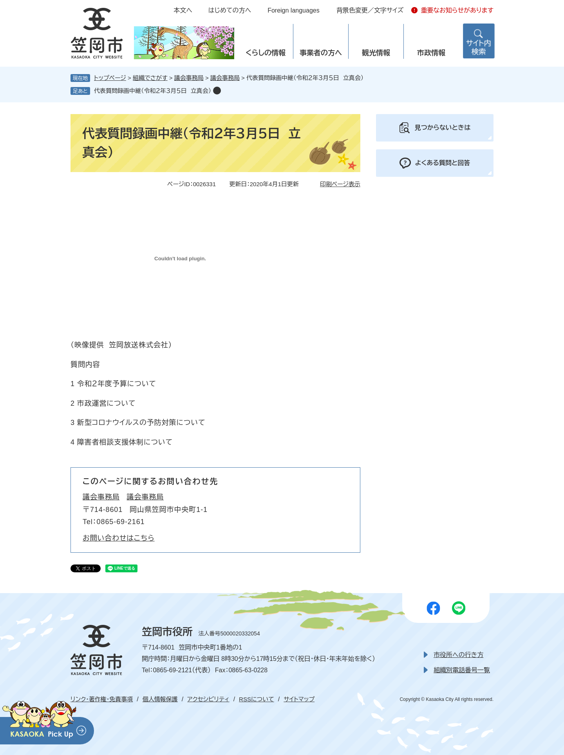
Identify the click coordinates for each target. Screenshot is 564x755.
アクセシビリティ (208, 699)
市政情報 (431, 53)
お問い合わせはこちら (119, 538)
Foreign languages (294, 10)
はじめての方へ (229, 10)
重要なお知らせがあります (457, 10)
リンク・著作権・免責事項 (101, 699)
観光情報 (376, 53)
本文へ (183, 10)
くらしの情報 (266, 53)
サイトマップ (299, 699)
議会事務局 (189, 77)
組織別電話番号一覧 (462, 670)
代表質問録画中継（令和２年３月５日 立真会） (152, 90)
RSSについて (256, 699)
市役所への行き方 (458, 655)
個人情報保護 (160, 699)
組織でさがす (150, 77)
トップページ (110, 77)
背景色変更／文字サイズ (370, 10)
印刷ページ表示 (340, 184)
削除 (217, 90)
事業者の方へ (321, 53)
